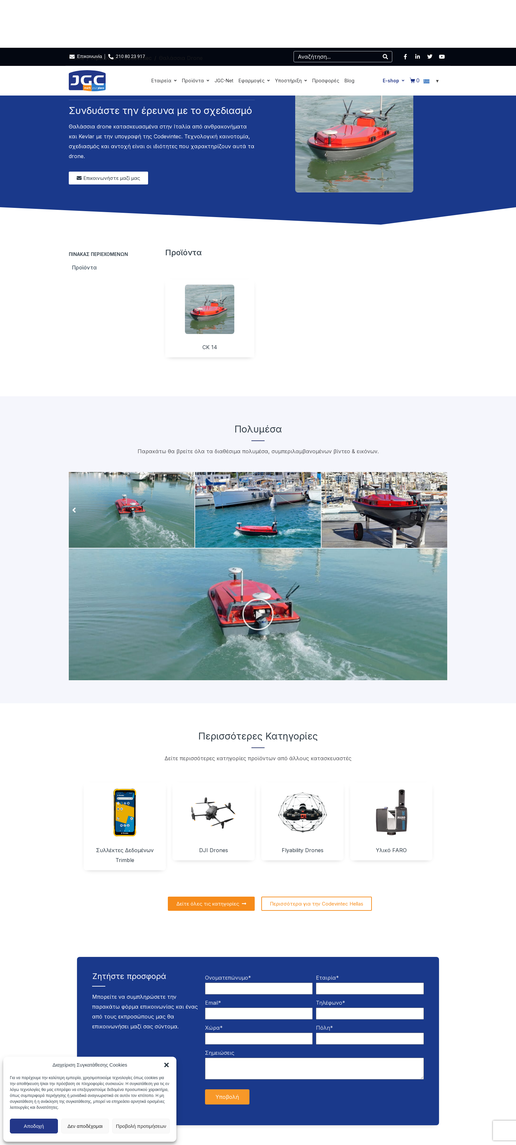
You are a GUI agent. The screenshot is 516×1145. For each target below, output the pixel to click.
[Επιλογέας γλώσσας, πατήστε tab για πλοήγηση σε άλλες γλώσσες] (432, 80)
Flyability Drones (302, 850)
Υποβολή (227, 1097)
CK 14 (209, 347)
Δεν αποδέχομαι (85, 1126)
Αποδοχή (34, 1126)
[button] (166, 1065)
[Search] (385, 56)
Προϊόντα (84, 267)
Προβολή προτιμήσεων (141, 1126)
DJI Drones (213, 850)
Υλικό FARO (391, 850)
